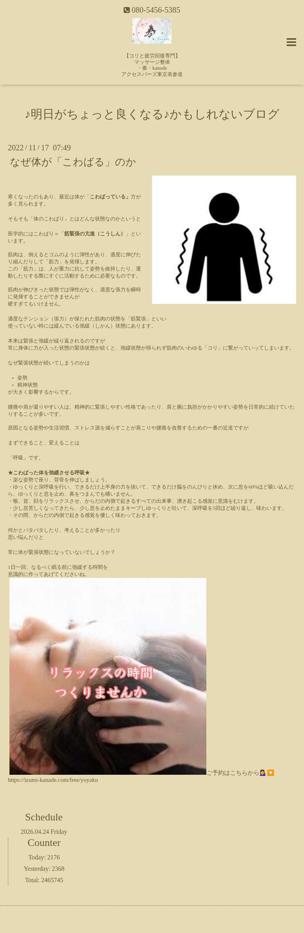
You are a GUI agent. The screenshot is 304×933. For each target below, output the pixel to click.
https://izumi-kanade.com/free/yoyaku (53, 780)
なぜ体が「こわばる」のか (73, 161)
